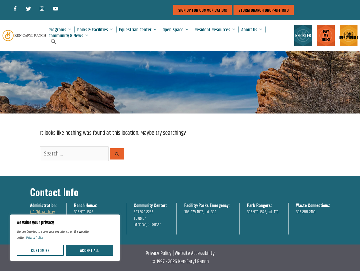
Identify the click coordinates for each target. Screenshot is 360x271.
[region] (65, 237)
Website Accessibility (195, 253)
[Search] (117, 154)
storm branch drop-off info (263, 10)
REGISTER (303, 35)
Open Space (177, 29)
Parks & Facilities (96, 29)
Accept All (89, 250)
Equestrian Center (139, 29)
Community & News (70, 35)
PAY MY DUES (326, 35)
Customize (40, 250)
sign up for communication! (202, 10)
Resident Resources (216, 29)
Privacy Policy (34, 237)
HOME (348, 35)
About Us (253, 29)
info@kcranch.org (42, 212)
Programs (61, 29)
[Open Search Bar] (53, 41)
